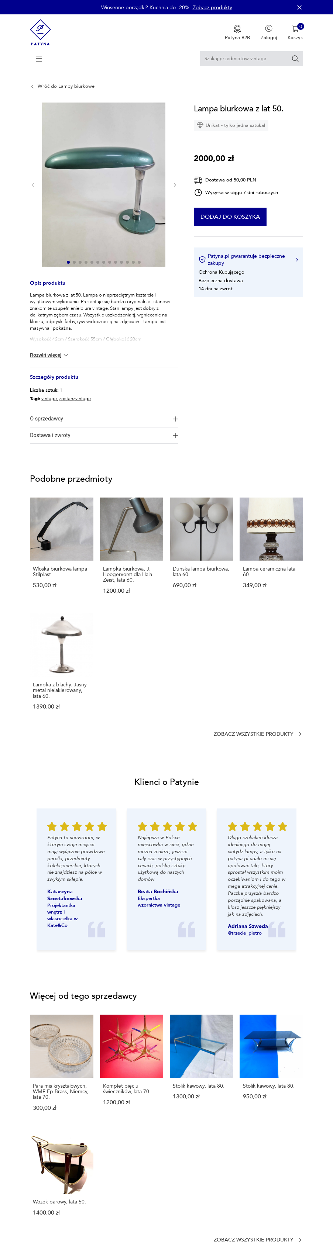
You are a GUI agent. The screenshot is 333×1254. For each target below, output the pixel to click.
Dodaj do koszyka (248, 217)
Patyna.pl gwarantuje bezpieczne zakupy (248, 260)
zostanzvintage (75, 398)
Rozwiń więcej (49, 355)
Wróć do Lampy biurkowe (66, 86)
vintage (49, 398)
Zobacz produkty (212, 7)
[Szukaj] (295, 59)
